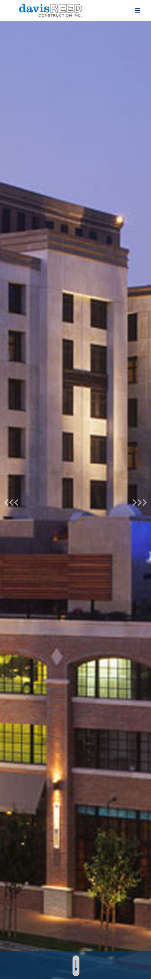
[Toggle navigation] (137, 10)
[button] (11, 500)
